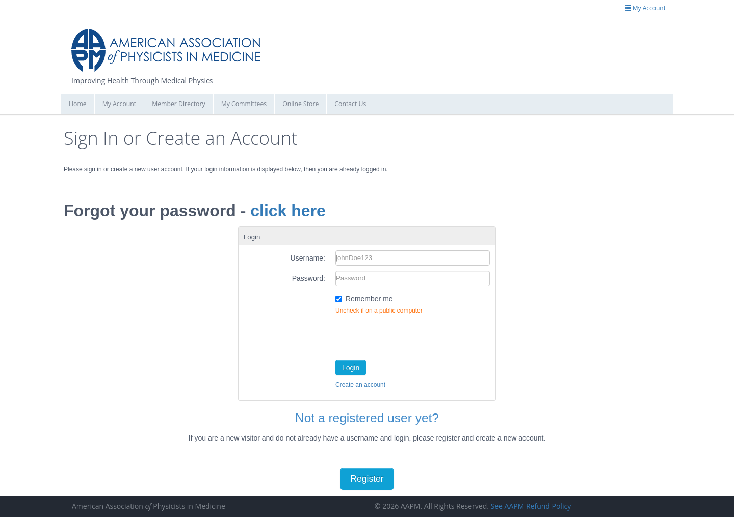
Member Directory (178, 103)
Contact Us (350, 103)
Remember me (369, 299)
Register (366, 479)
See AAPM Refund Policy (531, 506)
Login (350, 368)
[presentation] (412, 335)
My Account (119, 103)
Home (78, 103)
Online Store (300, 103)
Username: (308, 258)
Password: (308, 278)
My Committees (244, 103)
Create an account (360, 385)
